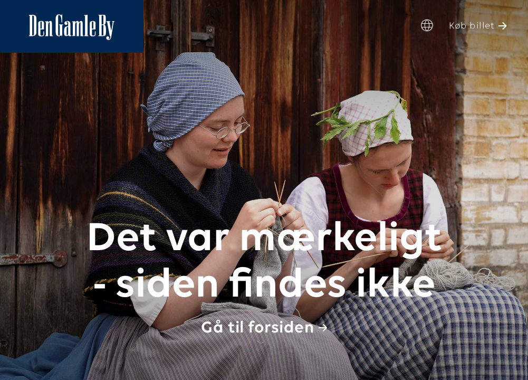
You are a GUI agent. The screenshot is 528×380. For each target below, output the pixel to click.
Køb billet (471, 26)
